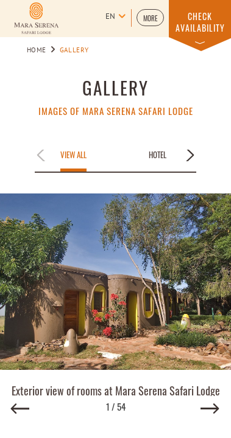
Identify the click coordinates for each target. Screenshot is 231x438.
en (110, 17)
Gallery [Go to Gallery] (74, 50)
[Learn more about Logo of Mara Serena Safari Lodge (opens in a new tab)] (36, 18)
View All (73, 155)
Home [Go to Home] (37, 50)
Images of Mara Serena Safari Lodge (115, 111)
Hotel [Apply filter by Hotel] (157, 155)
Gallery (115, 87)
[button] (150, 17)
